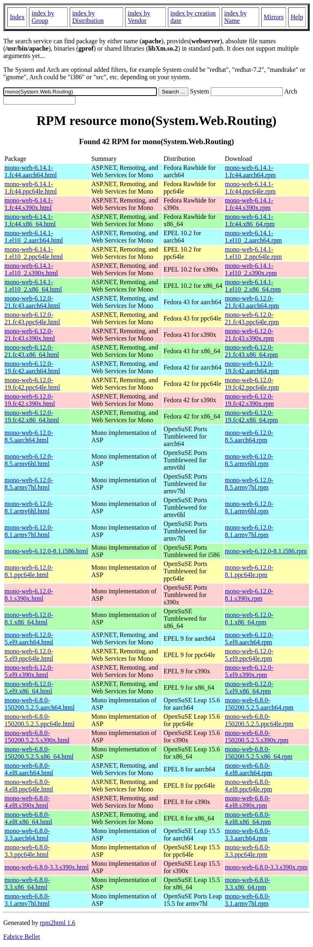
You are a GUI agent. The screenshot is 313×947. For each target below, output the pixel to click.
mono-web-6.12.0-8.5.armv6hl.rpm (249, 460)
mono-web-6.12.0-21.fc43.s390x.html (29, 335)
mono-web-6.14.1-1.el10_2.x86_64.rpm (253, 286)
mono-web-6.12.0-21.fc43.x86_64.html (31, 351)
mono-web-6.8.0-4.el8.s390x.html (27, 802)
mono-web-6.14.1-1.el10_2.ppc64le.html (33, 253)
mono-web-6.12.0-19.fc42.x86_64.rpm (251, 416)
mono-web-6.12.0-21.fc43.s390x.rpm (249, 335)
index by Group (42, 17)
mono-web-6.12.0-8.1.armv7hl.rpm (249, 531)
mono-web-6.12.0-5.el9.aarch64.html (28, 638)
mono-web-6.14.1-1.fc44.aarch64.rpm (250, 171)
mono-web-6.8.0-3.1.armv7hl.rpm (247, 900)
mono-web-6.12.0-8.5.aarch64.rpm (249, 436)
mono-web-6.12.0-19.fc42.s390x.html (29, 400)
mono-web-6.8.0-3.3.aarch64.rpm (247, 834)
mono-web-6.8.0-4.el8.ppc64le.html (28, 785)
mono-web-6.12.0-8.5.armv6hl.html (28, 460)
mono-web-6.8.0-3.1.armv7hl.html (27, 900)
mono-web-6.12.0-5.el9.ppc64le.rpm (249, 655)
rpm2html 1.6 (57, 922)
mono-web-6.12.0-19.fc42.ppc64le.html (32, 384)
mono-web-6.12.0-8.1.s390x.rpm (249, 595)
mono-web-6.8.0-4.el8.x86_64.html (28, 818)
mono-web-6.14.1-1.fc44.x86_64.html (30, 220)
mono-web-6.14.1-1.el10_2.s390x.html (31, 269)
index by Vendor (139, 17)
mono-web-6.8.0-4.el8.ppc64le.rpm (248, 785)
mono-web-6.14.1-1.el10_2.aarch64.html (33, 237)
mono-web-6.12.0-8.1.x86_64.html (28, 618)
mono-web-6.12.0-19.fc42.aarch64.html (32, 367)
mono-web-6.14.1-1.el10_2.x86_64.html (33, 286)
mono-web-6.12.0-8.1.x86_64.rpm (249, 618)
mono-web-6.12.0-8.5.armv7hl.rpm (249, 484)
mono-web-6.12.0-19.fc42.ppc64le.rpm (252, 384)
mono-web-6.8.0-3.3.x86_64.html (27, 883)
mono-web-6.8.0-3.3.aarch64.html (27, 834)
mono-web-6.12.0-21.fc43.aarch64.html (32, 302)
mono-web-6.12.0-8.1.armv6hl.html (28, 507)
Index (17, 16)
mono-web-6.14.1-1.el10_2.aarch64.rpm (253, 237)
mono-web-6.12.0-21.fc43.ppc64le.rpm (252, 318)
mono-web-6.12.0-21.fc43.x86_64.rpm (251, 351)
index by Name (235, 17)
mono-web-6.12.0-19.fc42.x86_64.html (31, 416)
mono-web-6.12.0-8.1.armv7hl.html (28, 531)
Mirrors (274, 16)
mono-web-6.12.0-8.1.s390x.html (28, 595)
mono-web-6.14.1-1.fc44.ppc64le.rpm (250, 187)
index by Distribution (88, 17)
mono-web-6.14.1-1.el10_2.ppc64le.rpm (253, 253)
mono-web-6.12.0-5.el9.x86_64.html (28, 687)
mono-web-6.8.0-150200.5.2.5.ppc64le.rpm (259, 720)
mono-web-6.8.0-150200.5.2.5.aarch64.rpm (259, 704)
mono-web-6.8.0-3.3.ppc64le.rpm (247, 851)
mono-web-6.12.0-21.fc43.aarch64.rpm (252, 302)
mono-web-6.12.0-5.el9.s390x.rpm (249, 671)
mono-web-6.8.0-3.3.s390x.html (46, 867)
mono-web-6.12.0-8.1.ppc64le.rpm (249, 571)
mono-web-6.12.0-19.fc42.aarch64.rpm (252, 367)
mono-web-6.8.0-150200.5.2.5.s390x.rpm (257, 736)
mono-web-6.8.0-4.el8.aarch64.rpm (248, 769)
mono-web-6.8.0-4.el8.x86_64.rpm (248, 818)
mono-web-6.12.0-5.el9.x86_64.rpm (249, 687)
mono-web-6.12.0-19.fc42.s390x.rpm (249, 400)
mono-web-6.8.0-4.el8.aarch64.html (28, 769)
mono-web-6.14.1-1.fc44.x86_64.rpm (250, 220)
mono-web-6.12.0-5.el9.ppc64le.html (28, 655)
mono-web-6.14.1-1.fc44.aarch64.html (30, 171)
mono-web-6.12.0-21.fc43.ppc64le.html (32, 318)
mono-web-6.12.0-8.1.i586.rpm (266, 551)
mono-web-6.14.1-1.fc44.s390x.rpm (249, 204)
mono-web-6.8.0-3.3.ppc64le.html (27, 851)
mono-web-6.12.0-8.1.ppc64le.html (28, 571)
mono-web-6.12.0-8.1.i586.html (46, 551)
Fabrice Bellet (21, 936)
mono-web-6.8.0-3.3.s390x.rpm (266, 867)
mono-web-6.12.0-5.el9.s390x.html (28, 671)
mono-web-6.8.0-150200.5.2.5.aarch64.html (39, 704)
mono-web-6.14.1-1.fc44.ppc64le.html (30, 187)
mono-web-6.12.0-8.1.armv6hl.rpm (249, 507)
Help (297, 16)
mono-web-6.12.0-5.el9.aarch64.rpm (249, 638)
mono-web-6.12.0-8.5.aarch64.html (28, 436)
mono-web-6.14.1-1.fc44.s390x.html (28, 204)
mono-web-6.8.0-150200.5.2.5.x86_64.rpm (259, 753)
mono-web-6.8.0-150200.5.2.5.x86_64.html (38, 753)
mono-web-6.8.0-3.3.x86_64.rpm (247, 883)
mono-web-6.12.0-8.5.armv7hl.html (28, 484)
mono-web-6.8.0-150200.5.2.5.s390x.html (37, 736)
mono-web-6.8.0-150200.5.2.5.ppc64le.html (39, 720)
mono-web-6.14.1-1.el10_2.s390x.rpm (251, 269)
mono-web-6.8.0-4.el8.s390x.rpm (247, 802)
